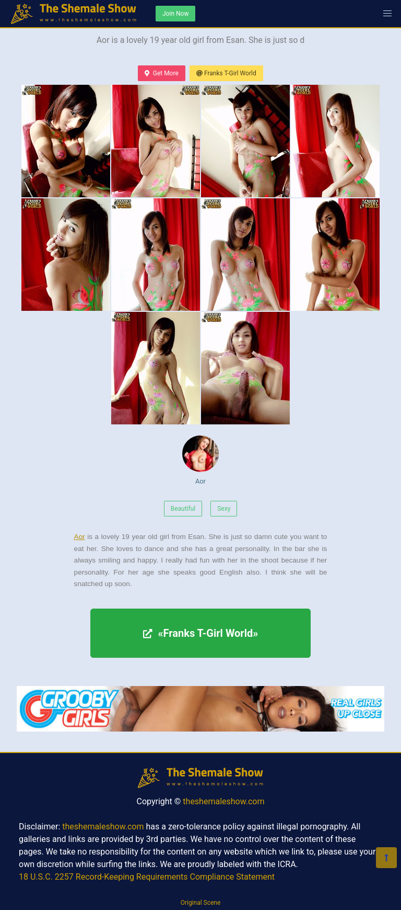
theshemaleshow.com (223, 801)
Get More (161, 73)
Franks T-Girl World (226, 73)
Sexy (223, 508)
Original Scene (201, 902)
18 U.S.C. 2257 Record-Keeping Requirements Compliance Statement (147, 877)
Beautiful (183, 508)
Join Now (175, 13)
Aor (200, 460)
